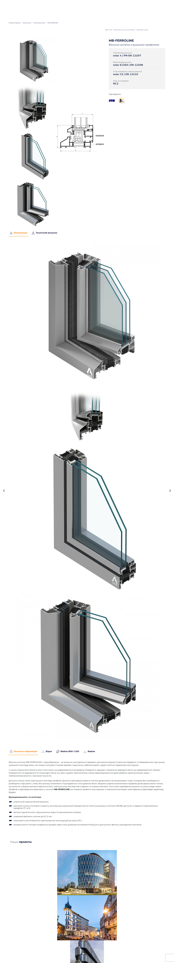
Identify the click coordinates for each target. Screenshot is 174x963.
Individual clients (142, 30)
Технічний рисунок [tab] (44, 232)
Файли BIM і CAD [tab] (67, 751)
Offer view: (108, 30)
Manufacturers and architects (124, 30)
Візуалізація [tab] (18, 232)
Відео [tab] (47, 751)
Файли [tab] (89, 751)
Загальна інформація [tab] (23, 751)
